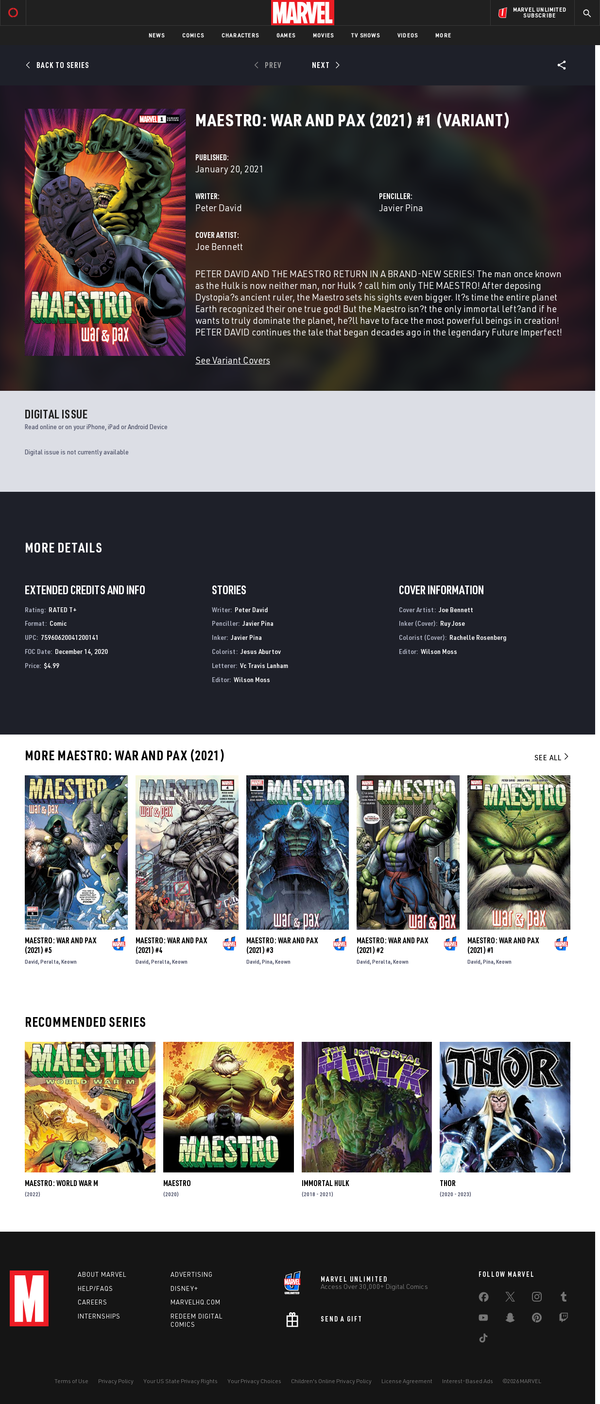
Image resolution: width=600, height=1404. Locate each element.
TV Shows (365, 35)
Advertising (192, 1274)
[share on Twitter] (510, 1299)
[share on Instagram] (537, 1299)
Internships (99, 1316)
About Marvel (102, 1274)
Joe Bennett (219, 246)
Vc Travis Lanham (264, 665)
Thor (448, 1183)
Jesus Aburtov (260, 651)
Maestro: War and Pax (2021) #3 (282, 945)
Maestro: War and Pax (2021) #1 (503, 945)
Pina (267, 961)
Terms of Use (71, 1381)
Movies (323, 35)
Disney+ (184, 1288)
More (443, 35)
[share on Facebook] (484, 1299)
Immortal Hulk (325, 1183)
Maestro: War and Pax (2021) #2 (392, 945)
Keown (69, 961)
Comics (193, 35)
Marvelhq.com (196, 1302)
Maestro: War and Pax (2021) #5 (60, 945)
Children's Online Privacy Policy (331, 1381)
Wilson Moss (252, 679)
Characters (240, 35)
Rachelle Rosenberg (477, 637)
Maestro (177, 1183)
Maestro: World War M (61, 1183)
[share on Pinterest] (537, 1319)
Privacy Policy (116, 1381)
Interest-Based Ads (467, 1381)
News (157, 35)
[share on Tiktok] (483, 1340)
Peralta (49, 961)
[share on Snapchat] (510, 1319)
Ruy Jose (452, 623)
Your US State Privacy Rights (180, 1381)
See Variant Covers (232, 360)
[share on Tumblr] (563, 1299)
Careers (92, 1302)
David (31, 961)
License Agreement (406, 1381)
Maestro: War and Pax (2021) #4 (171, 945)
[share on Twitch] (563, 1319)
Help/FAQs (95, 1288)
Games (285, 35)
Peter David (218, 207)
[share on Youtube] (483, 1319)
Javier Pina (401, 207)
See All (552, 757)
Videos (407, 35)
